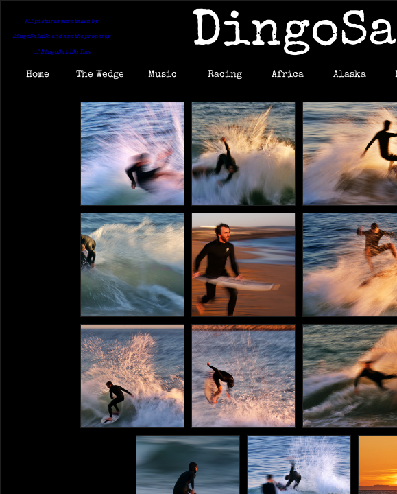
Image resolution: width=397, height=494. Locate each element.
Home (37, 75)
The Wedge (100, 75)
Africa (288, 75)
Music (162, 75)
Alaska (349, 75)
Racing (225, 75)
